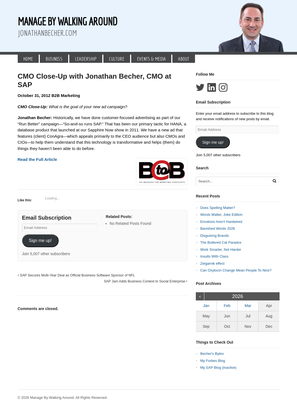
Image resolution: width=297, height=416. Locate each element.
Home (28, 59)
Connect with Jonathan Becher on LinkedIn (211, 87)
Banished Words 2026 (217, 228)
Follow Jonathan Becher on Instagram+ (223, 87)
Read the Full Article (37, 159)
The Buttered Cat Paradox (220, 242)
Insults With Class (214, 256)
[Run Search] (274, 181)
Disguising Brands (214, 236)
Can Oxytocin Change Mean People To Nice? (235, 270)
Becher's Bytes (212, 354)
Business (54, 59)
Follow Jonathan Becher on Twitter (200, 87)
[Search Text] (233, 181)
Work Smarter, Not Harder (220, 249)
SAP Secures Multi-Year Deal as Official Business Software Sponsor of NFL (76, 275)
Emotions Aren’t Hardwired (221, 222)
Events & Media (151, 59)
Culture (116, 59)
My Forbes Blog (212, 361)
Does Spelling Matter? (217, 208)
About (183, 59)
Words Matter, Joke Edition (221, 215)
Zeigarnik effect (212, 263)
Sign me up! (40, 240)
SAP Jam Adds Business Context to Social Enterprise (145, 281)
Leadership (86, 59)
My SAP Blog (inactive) (218, 367)
